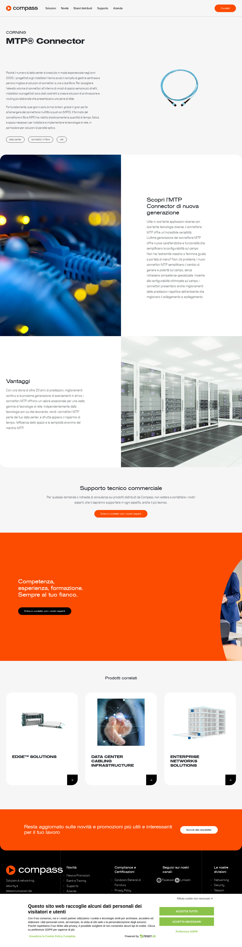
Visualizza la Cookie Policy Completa (52, 936)
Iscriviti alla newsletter (199, 830)
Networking (221, 880)
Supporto (102, 8)
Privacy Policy (123, 890)
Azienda (118, 8)
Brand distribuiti (83, 8)
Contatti (225, 8)
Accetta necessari (186, 921)
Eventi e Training (76, 881)
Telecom (219, 890)
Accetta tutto (187, 911)
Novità (64, 8)
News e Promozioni (78, 875)
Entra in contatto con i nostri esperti (121, 517)
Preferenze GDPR (187, 931)
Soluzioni (50, 8)
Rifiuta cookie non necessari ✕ (195, 898)
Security (219, 885)
